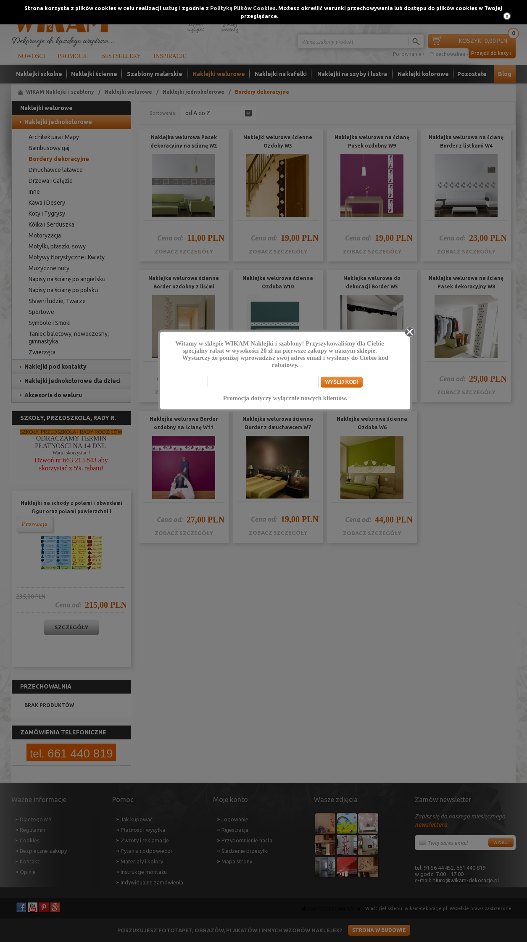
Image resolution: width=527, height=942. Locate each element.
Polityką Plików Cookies (243, 8)
